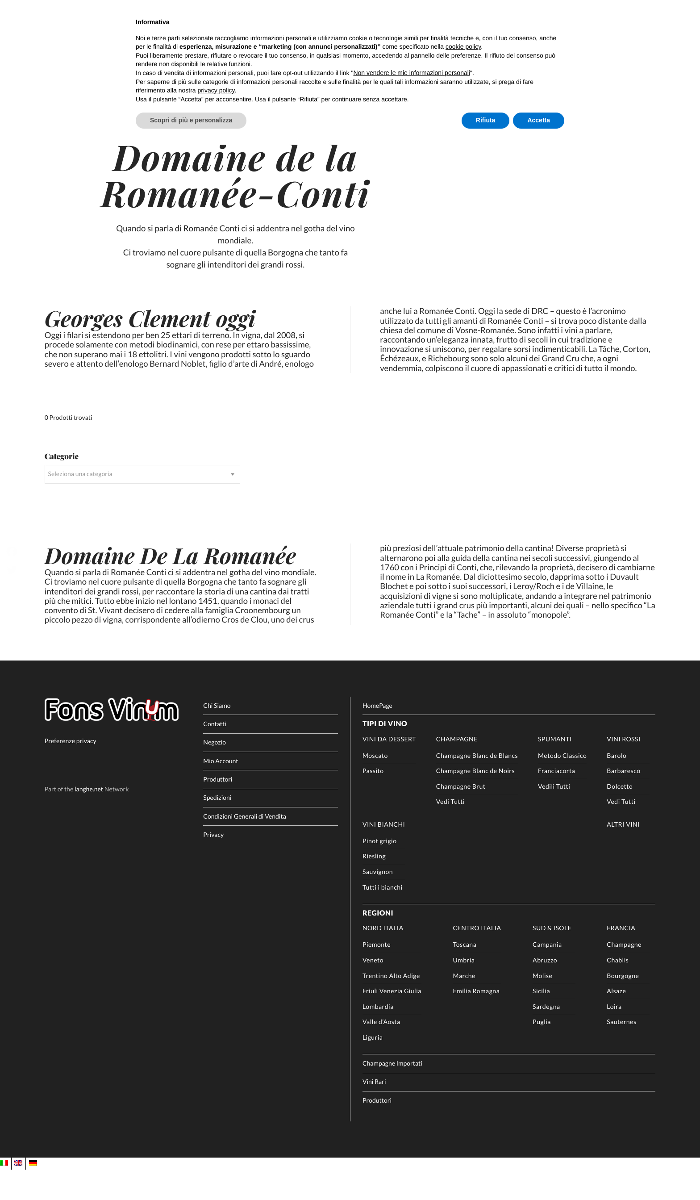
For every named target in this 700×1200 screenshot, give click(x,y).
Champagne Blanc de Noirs (475, 801)
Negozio (214, 772)
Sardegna (546, 1036)
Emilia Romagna (476, 1021)
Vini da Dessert (389, 769)
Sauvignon (377, 902)
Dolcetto (620, 816)
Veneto (372, 990)
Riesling (374, 886)
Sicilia (541, 1021)
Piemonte (376, 974)
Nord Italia (383, 958)
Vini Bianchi (383, 854)
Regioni (377, 943)
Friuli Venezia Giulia (391, 1021)
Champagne (457, 769)
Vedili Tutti (554, 816)
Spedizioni (217, 828)
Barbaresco (623, 801)
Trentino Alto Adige (391, 1005)
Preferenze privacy (70, 771)
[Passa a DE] (33, 1193)
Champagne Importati (392, 1093)
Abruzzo (545, 990)
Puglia (542, 1052)
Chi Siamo (216, 735)
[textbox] (142, 498)
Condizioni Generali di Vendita (244, 846)
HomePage (377, 735)
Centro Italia (477, 958)
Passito (373, 801)
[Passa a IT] (4, 1193)
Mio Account (220, 790)
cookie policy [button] (463, 46)
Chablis (618, 990)
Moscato (375, 785)
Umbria (464, 990)
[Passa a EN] (18, 1193)
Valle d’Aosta (381, 1052)
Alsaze (616, 1021)
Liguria (372, 1067)
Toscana (465, 974)
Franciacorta (556, 801)
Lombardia (378, 1036)
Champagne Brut (461, 816)
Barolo (616, 785)
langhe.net (89, 819)
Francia (621, 958)
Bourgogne (623, 1005)
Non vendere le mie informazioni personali (411, 72)
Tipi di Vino (384, 754)
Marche (464, 1005)
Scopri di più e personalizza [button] (191, 120)
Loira (614, 1036)
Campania (547, 974)
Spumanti (555, 769)
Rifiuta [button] (486, 120)
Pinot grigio (379, 870)
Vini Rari (374, 1112)
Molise (542, 1005)
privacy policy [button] (216, 90)
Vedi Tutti (450, 832)
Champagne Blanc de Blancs (477, 785)
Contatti (214, 754)
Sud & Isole (552, 958)
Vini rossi (624, 769)
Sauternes (621, 1052)
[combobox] (142, 498)
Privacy (213, 865)
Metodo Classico (562, 785)
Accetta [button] (538, 120)
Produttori (217, 809)
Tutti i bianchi (382, 917)
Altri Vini (623, 854)
